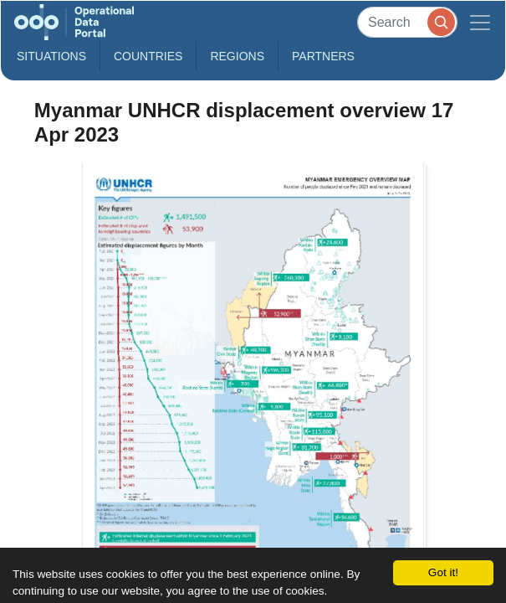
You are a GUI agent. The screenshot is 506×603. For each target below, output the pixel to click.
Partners (323, 56)
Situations (51, 56)
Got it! (443, 572)
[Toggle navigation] (480, 22)
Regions (237, 56)
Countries (148, 56)
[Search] (407, 22)
